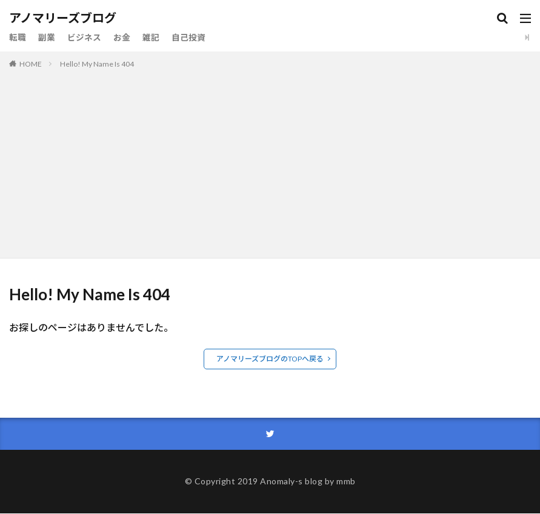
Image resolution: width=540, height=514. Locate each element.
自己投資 (188, 37)
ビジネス (84, 37)
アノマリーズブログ (62, 18)
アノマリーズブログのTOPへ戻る (270, 358)
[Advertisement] (270, 161)
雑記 (150, 37)
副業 (46, 37)
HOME (30, 63)
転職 (17, 37)
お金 (121, 37)
